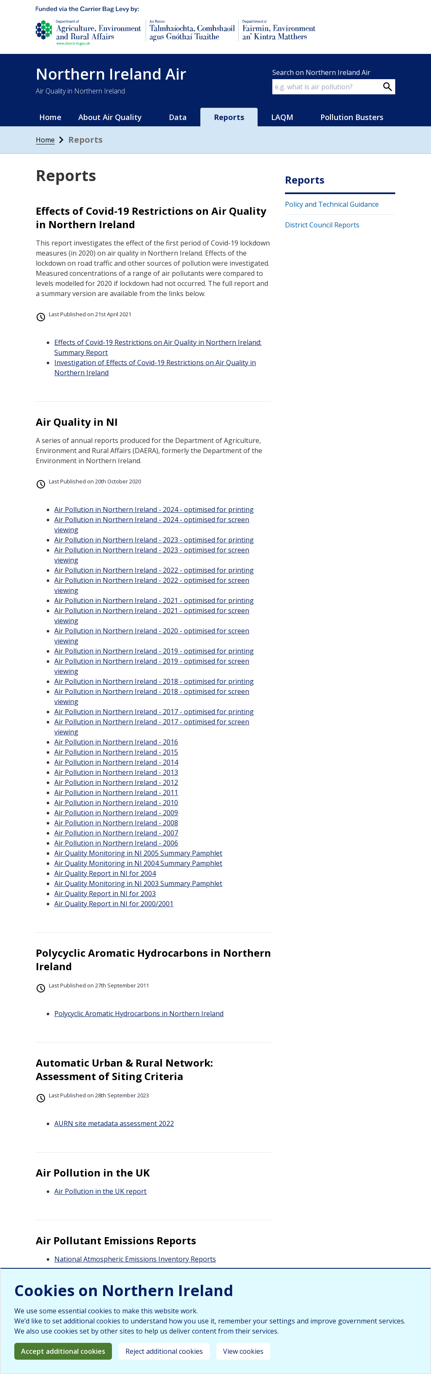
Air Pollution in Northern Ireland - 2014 (116, 762)
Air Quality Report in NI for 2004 (105, 873)
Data (178, 117)
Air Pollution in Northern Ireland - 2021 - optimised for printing (154, 600)
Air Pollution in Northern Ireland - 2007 (116, 833)
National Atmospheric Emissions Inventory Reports (135, 1259)
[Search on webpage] (387, 87)
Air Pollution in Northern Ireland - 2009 (116, 812)
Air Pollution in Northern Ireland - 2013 (116, 772)
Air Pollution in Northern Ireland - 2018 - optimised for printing (154, 681)
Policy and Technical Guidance (332, 204)
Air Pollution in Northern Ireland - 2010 (116, 802)
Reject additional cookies (164, 1351)
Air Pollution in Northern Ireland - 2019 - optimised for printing (154, 651)
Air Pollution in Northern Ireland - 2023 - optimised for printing (154, 539)
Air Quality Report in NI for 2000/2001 (113, 903)
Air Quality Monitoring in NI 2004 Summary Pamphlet (138, 863)
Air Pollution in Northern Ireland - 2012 (116, 782)
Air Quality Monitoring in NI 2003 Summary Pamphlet (138, 883)
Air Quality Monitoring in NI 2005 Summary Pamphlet (138, 853)
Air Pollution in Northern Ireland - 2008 (116, 822)
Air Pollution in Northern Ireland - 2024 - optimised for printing (154, 509)
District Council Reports (322, 224)
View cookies (243, 1351)
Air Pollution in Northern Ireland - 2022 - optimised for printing (154, 570)
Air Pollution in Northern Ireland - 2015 (116, 752)
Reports (229, 117)
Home (50, 117)
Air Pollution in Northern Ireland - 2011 (116, 792)
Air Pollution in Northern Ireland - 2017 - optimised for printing (154, 711)
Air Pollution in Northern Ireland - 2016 (116, 742)
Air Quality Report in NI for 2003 (105, 893)
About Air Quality (110, 117)
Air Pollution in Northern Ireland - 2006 (116, 843)
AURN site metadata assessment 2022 (114, 1123)
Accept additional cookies (63, 1351)
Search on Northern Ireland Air (321, 72)
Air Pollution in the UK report (100, 1191)
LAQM (282, 117)
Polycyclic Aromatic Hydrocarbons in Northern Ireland (138, 1013)
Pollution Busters (351, 117)
